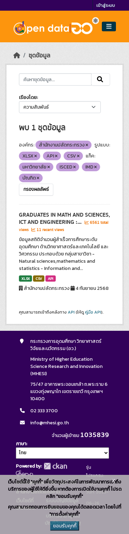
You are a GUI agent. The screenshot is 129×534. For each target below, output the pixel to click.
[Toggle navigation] (109, 27)
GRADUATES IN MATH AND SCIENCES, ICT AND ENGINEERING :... (64, 218)
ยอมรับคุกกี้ (64, 526)
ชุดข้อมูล (39, 55)
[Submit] (100, 79)
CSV (38, 278)
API (50, 278)
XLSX (25, 278)
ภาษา (21, 443)
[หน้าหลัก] (16, 55)
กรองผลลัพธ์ (36, 189)
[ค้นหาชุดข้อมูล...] (55, 79)
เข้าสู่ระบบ (105, 5)
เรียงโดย (28, 97)
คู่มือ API (93, 312)
